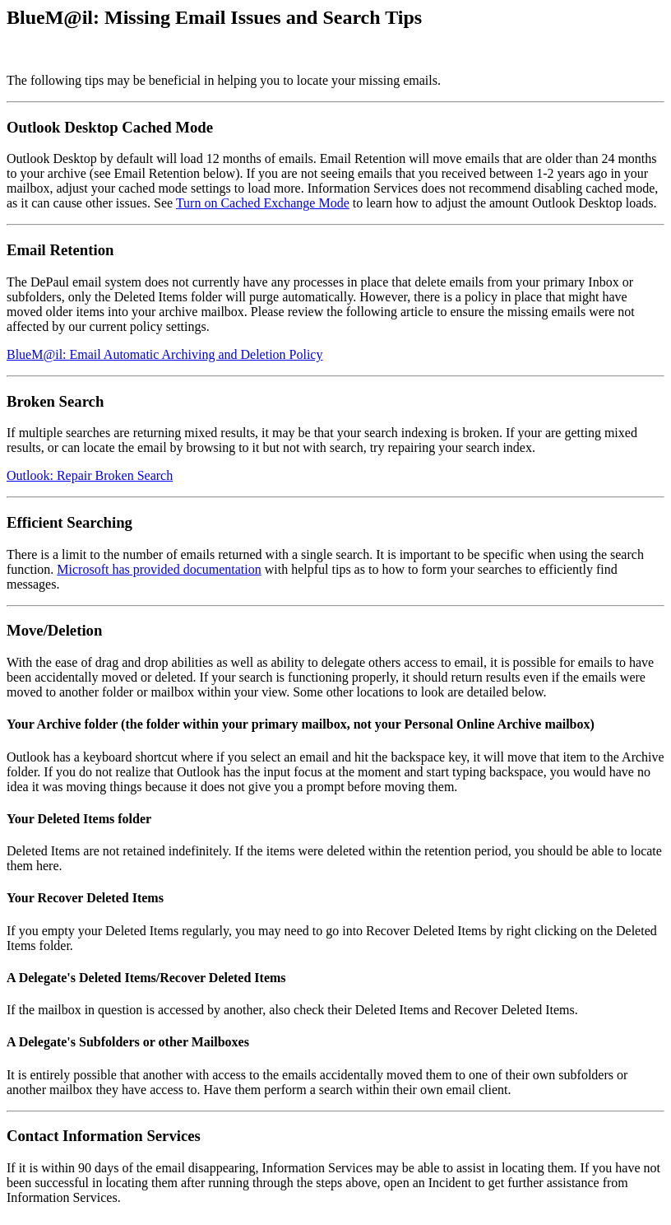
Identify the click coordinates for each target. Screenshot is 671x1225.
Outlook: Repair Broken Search (90, 475)
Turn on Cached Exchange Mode (262, 203)
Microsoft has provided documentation (159, 569)
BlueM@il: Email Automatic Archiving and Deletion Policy (164, 354)
